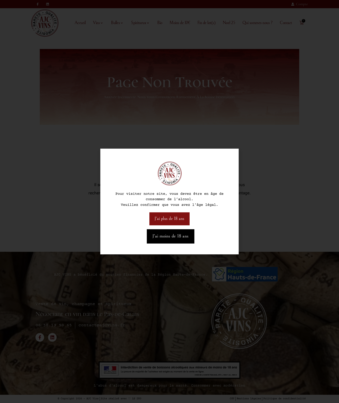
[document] (169, 201)
